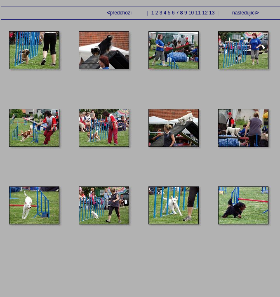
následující (245, 13)
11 (198, 13)
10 (191, 13)
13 (211, 13)
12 (204, 13)
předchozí (120, 13)
